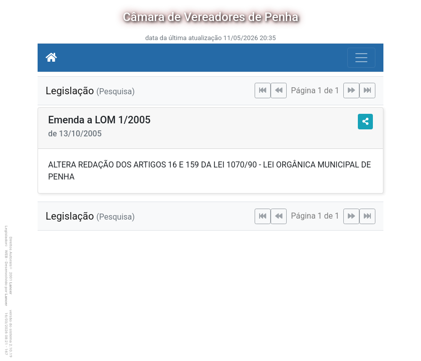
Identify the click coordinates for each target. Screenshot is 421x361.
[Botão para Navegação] (361, 58)
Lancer (11, 288)
